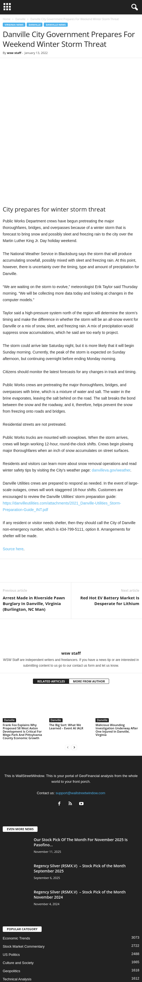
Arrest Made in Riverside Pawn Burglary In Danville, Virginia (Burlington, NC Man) (34, 557)
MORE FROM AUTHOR (89, 636)
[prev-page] (67, 702)
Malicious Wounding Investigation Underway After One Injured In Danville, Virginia (116, 684)
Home (6, 19)
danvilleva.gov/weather (111, 424)
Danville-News (56, 24)
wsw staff (14, 53)
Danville (20, 19)
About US (20, 968)
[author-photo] (71, 589)
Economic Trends (16, 893)
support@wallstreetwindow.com (80, 747)
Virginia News (14, 24)
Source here (13, 503)
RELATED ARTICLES (51, 636)
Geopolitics (11, 925)
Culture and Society (18, 917)
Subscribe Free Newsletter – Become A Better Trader (69, 968)
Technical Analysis (17, 934)
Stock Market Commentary (24, 901)
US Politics (11, 909)
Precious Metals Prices (21, 942)
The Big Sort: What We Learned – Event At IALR (66, 681)
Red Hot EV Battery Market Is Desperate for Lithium (109, 555)
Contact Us (120, 968)
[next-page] (74, 702)
